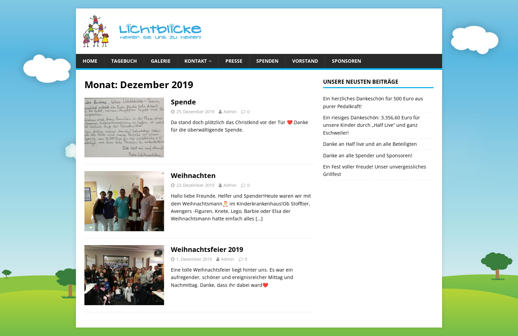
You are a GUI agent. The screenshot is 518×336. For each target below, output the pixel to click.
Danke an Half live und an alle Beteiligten (370, 144)
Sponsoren (346, 61)
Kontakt (195, 61)
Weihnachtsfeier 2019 (207, 249)
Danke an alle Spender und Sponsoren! (367, 155)
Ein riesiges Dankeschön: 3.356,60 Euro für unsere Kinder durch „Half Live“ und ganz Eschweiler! (371, 125)
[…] (259, 218)
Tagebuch (124, 61)
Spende (183, 101)
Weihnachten (193, 175)
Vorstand (305, 61)
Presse (233, 61)
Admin (230, 111)
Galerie (161, 61)
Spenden (267, 61)
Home (90, 61)
